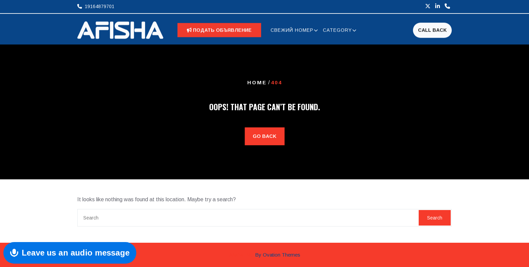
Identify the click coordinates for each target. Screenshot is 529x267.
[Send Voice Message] (69, 253)
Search (434, 217)
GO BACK (264, 136)
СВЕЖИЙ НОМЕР (292, 31)
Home (257, 82)
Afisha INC (264, 255)
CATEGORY (337, 31)
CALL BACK (432, 30)
